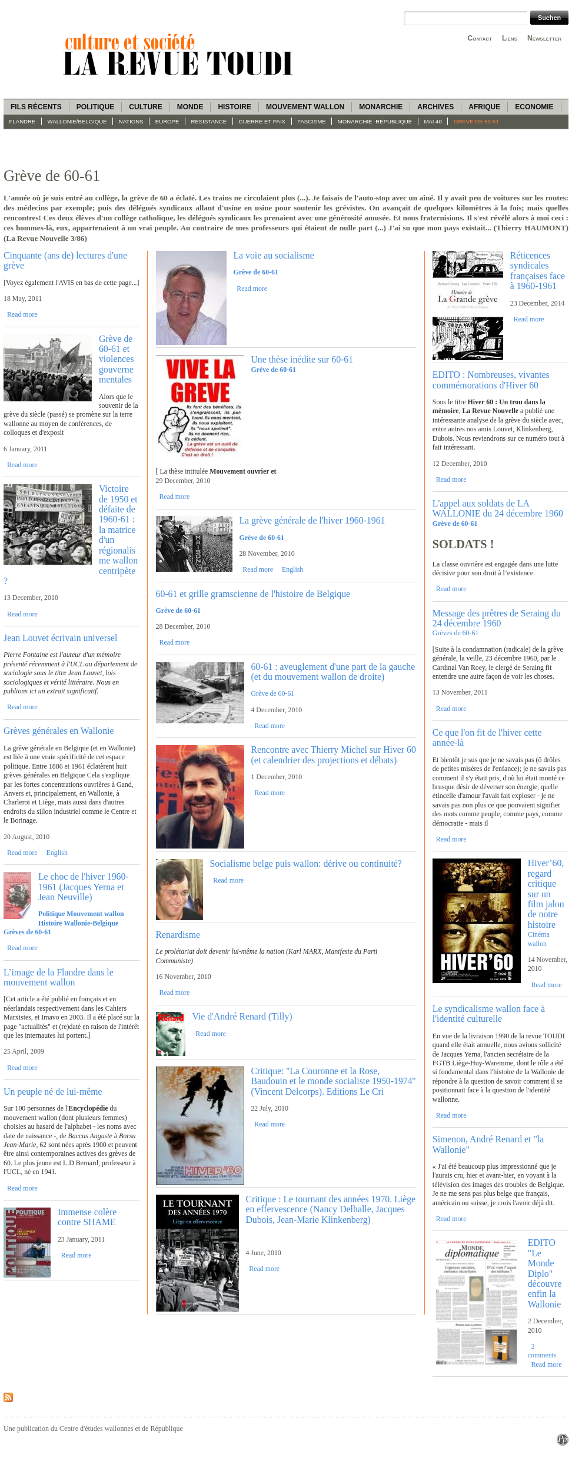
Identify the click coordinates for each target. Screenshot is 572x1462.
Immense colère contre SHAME (87, 1217)
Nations (131, 121)
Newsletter (544, 38)
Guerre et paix (261, 121)
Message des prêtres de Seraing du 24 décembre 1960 (497, 618)
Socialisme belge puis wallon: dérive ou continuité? (305, 864)
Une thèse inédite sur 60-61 (302, 359)
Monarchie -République (375, 121)
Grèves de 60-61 (455, 633)
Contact (480, 38)
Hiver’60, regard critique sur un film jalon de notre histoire (546, 894)
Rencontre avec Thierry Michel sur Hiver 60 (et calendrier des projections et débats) (333, 754)
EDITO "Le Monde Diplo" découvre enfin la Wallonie (545, 1273)
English (57, 853)
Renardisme (178, 935)
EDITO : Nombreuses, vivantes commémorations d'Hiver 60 (491, 380)
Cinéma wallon (539, 938)
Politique (96, 107)
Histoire (234, 107)
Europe (167, 121)
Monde (190, 107)
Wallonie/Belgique (77, 121)
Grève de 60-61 (476, 121)
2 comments (542, 1350)
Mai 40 (432, 121)
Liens (509, 38)
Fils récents (36, 107)
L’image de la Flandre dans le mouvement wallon (59, 977)
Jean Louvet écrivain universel (60, 638)
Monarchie (381, 107)
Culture (145, 107)
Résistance (209, 121)
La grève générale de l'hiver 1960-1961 (312, 520)
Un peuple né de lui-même (53, 1091)
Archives (435, 107)
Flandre (22, 121)
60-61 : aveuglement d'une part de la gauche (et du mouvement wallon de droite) (333, 672)
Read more (22, 314)
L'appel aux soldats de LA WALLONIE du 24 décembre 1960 (498, 508)
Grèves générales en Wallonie (59, 731)
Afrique (484, 107)
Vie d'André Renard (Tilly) (242, 1016)
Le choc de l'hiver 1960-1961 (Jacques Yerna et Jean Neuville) (83, 886)
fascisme (311, 121)
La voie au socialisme (273, 255)
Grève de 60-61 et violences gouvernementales (116, 359)
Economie (534, 107)
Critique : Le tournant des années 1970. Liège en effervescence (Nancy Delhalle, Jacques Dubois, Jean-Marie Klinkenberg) (330, 1209)
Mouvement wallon (305, 107)
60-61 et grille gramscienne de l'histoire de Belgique (253, 594)
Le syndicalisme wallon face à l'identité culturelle (489, 1014)
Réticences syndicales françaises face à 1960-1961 (537, 270)
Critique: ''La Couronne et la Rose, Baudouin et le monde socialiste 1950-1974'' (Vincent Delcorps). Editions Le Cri (333, 1081)
